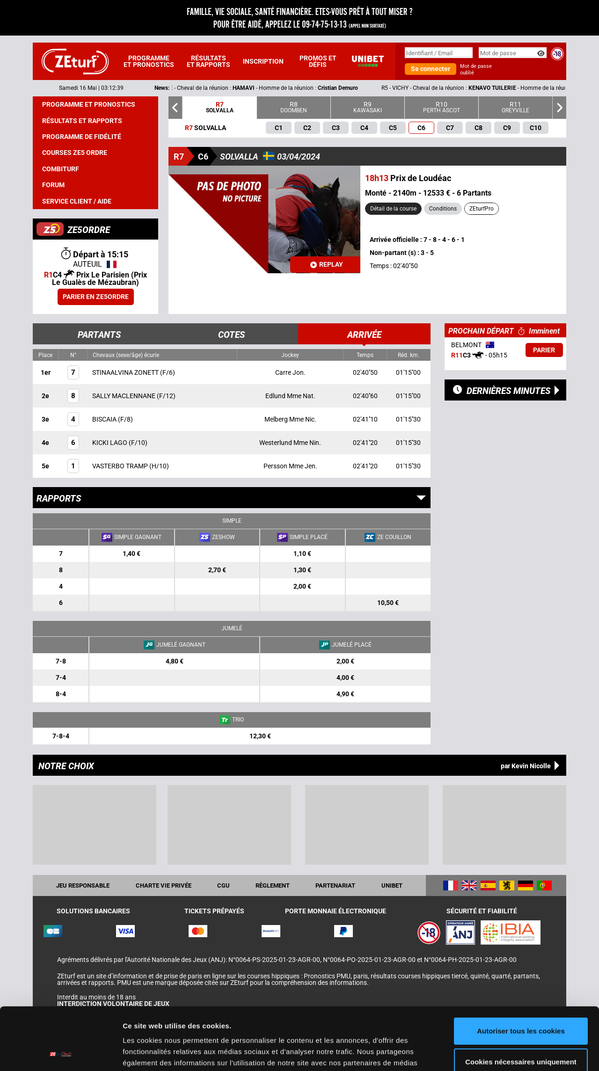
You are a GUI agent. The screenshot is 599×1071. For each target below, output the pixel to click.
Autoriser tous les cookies (521, 972)
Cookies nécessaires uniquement (521, 1003)
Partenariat (335, 885)
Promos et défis (318, 61)
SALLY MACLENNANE (124, 396)
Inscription (263, 61)
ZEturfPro (481, 208)
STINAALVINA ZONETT (126, 372)
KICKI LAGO (110, 442)
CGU (223, 885)
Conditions (443, 208)
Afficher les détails (154, 1052)
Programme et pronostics (149, 61)
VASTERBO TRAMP (120, 466)
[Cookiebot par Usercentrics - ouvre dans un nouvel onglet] (61, 1053)
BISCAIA (105, 419)
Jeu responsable (83, 885)
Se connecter (430, 69)
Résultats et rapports (208, 61)
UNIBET (391, 885)
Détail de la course (393, 208)
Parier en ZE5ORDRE (96, 296)
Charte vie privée (163, 885)
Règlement (273, 885)
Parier (544, 350)
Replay (326, 264)
